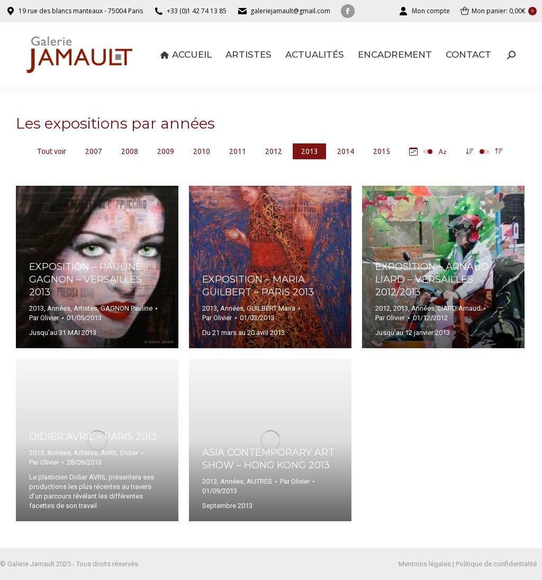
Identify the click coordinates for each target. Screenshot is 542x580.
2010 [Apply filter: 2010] (201, 151)
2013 (36, 308)
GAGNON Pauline (126, 308)
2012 (382, 308)
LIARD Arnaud (459, 308)
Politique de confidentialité (496, 564)
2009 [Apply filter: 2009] (165, 151)
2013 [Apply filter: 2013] (309, 151)
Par (44, 318)
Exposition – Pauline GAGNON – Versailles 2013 (85, 279)
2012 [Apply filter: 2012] (273, 151)
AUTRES (259, 481)
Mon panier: (498, 11)
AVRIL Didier (119, 453)
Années (58, 308)
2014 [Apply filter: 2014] (345, 151)
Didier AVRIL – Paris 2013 (93, 436)
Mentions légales (425, 564)
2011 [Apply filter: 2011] (237, 151)
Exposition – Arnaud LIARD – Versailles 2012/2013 (432, 279)
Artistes (85, 308)
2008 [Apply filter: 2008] (129, 151)
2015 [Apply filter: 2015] (381, 151)
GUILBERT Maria (271, 308)
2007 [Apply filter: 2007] (93, 151)
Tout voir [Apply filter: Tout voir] (51, 151)
